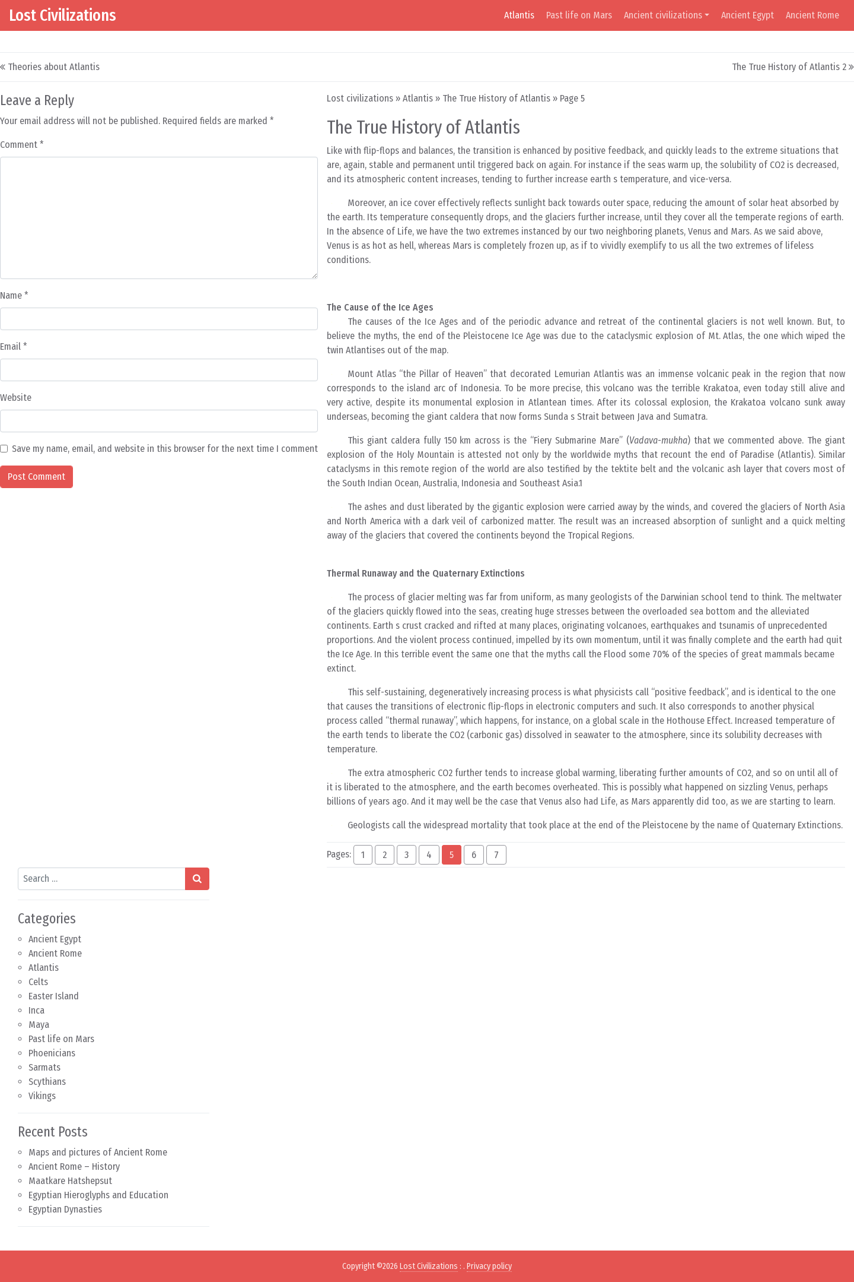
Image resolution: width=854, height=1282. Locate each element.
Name (14, 295)
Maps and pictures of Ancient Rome (97, 1152)
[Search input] (102, 879)
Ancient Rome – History (74, 1166)
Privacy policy (489, 1266)
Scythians (47, 1081)
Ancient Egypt (747, 15)
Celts (38, 981)
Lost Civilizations (62, 15)
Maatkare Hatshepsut (70, 1180)
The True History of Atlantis (496, 98)
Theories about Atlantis (54, 66)
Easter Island (53, 996)
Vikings (42, 1095)
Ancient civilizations (663, 15)
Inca (36, 1010)
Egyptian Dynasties (65, 1209)
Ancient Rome (812, 15)
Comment (22, 144)
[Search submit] (197, 879)
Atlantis (519, 15)
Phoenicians (51, 1053)
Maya (38, 1024)
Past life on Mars (579, 15)
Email (13, 346)
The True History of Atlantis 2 (789, 66)
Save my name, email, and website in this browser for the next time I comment (165, 448)
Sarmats (44, 1067)
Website (15, 397)
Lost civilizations (360, 98)
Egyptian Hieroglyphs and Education (98, 1195)
